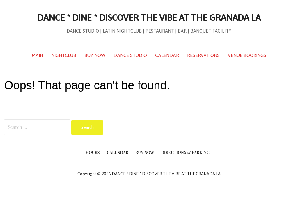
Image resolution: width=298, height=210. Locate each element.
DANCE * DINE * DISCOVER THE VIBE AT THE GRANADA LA (149, 17)
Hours (93, 152)
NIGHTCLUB (63, 55)
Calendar (118, 152)
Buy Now (144, 152)
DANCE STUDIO (130, 55)
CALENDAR (167, 55)
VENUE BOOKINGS (247, 55)
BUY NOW (94, 55)
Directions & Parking (185, 152)
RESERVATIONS (203, 55)
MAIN (37, 55)
